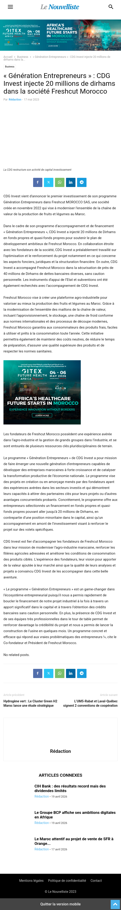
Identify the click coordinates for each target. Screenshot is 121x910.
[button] (10, 7)
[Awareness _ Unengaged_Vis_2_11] (60, 49)
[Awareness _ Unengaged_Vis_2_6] (42, 428)
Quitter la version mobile (60, 904)
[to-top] (115, 902)
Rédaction (15, 99)
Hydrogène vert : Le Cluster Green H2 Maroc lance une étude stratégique (30, 703)
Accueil (7, 57)
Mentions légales (31, 880)
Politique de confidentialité (67, 880)
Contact (96, 880)
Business (22, 57)
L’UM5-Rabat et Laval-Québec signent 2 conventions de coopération (90, 703)
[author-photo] (60, 745)
